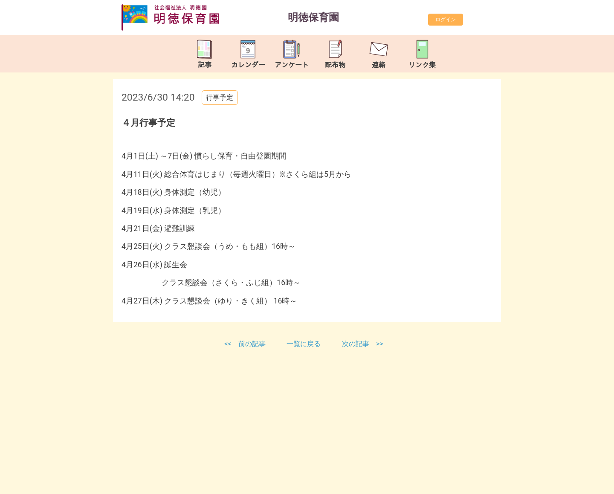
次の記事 (355, 344)
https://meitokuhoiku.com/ (196, 485)
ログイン (445, 20)
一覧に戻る (304, 344)
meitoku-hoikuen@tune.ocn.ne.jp (212, 475)
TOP (581, 480)
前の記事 (252, 344)
